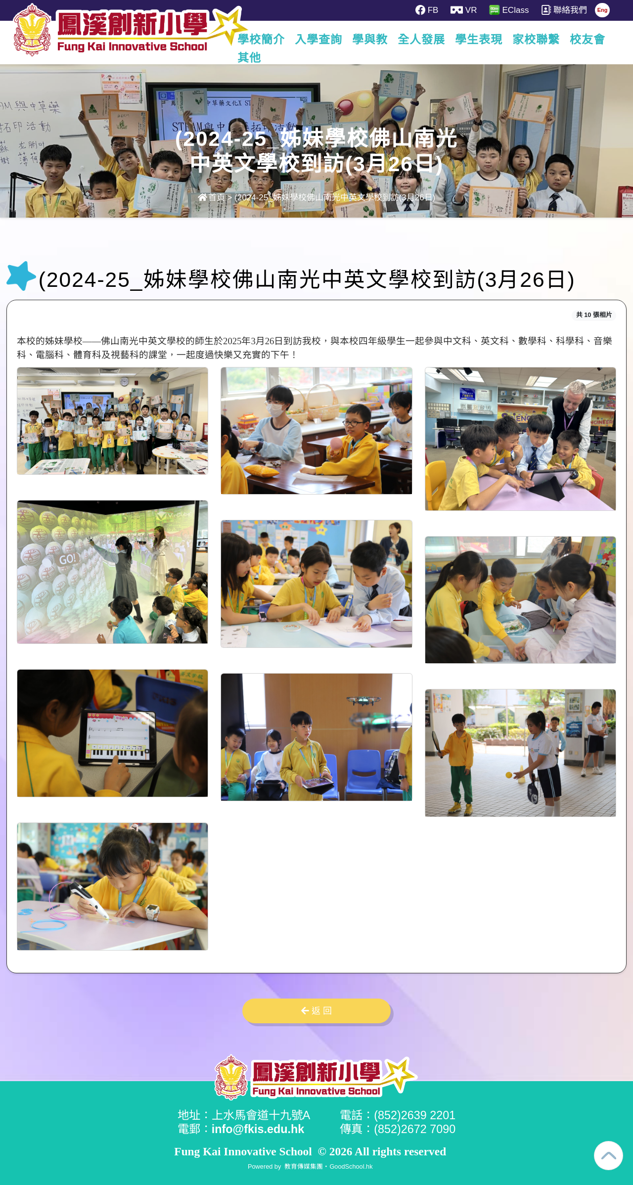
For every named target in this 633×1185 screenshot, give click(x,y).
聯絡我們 (564, 10)
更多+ (590, 39)
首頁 (211, 197)
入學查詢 (321, 39)
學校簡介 (263, 39)
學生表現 (481, 39)
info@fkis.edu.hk (258, 1129)
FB (426, 10)
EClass (509, 10)
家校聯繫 (538, 39)
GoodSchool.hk (350, 1166)
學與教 (372, 39)
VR (464, 10)
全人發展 (424, 39)
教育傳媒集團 (303, 1166)
